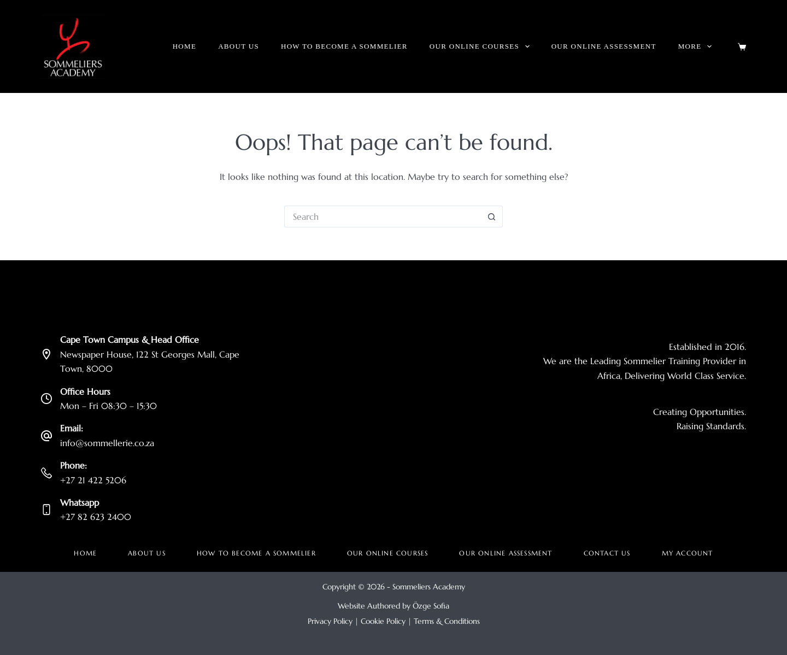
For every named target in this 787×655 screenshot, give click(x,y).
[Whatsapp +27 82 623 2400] (46, 509)
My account (687, 553)
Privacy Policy (330, 621)
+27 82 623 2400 (95, 516)
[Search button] (492, 216)
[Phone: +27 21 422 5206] (46, 472)
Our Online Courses (482, 46)
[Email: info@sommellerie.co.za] (46, 435)
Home (184, 46)
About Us (238, 46)
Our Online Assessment (603, 46)
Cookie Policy (383, 621)
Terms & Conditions (447, 621)
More (697, 46)
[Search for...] (382, 216)
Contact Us (607, 553)
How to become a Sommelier (344, 46)
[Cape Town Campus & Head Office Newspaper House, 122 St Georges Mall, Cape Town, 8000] (46, 354)
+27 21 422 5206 (93, 480)
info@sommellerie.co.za (107, 442)
